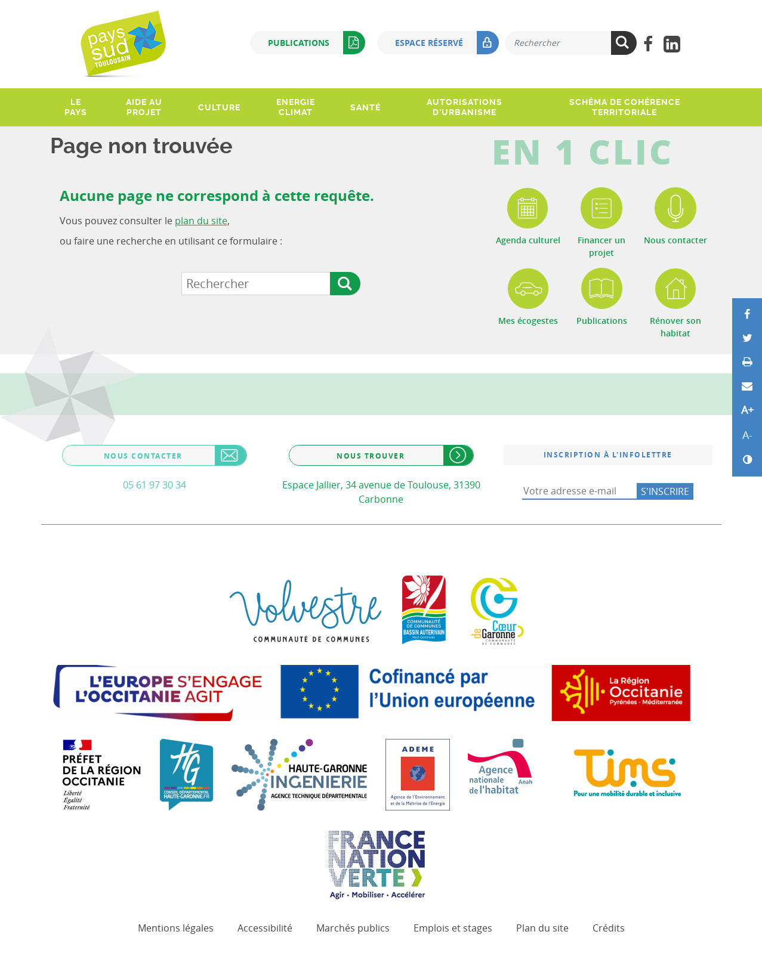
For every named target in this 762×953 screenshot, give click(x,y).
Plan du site (542, 928)
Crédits (609, 928)
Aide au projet (144, 107)
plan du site (201, 220)
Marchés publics (353, 928)
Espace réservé (447, 42)
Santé (365, 107)
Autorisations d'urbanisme (464, 107)
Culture (219, 107)
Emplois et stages (453, 928)
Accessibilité (264, 928)
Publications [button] (316, 42)
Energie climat (295, 107)
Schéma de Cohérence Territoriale (624, 107)
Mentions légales (176, 928)
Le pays (75, 107)
